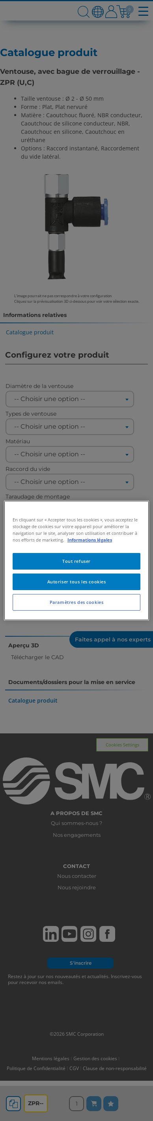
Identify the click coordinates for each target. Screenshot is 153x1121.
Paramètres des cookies (77, 602)
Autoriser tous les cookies (76, 582)
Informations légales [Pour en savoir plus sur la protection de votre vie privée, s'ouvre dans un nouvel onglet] (89, 540)
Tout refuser (76, 561)
